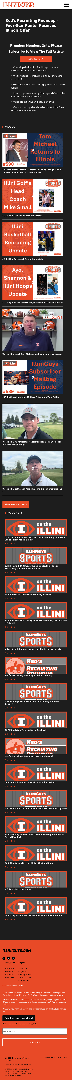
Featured (9, 968)
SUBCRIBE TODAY (36, 58)
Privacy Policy (24, 974)
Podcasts (9, 977)
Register (22, 971)
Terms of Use (24, 977)
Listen (11, 544)
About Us (22, 968)
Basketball (10, 971)
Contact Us (24, 980)
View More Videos (15, 504)
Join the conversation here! (19, 1018)
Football (9, 974)
